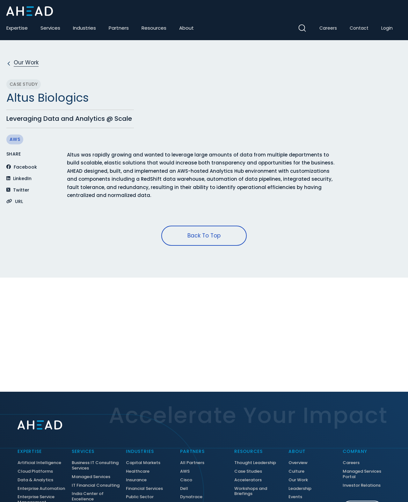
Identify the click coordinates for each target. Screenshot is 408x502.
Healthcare (137, 471)
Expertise (17, 28)
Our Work (298, 480)
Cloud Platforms (35, 471)
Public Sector (140, 497)
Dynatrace (191, 497)
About (186, 28)
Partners (119, 28)
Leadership (299, 488)
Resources (154, 28)
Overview (298, 463)
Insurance (136, 480)
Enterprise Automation (41, 488)
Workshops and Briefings (250, 491)
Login (387, 28)
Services (50, 28)
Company (355, 451)
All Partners (192, 463)
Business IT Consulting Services (95, 465)
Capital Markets (143, 463)
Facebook (21, 167)
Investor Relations (362, 485)
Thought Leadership (255, 463)
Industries (84, 28)
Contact (359, 28)
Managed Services (91, 477)
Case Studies (248, 471)
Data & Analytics (35, 480)
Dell (184, 488)
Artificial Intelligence (39, 463)
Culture (296, 471)
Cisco (186, 480)
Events (295, 497)
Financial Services (144, 488)
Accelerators (248, 480)
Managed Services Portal (362, 474)
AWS (15, 139)
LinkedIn (19, 178)
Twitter (17, 190)
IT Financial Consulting (96, 485)
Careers (328, 28)
